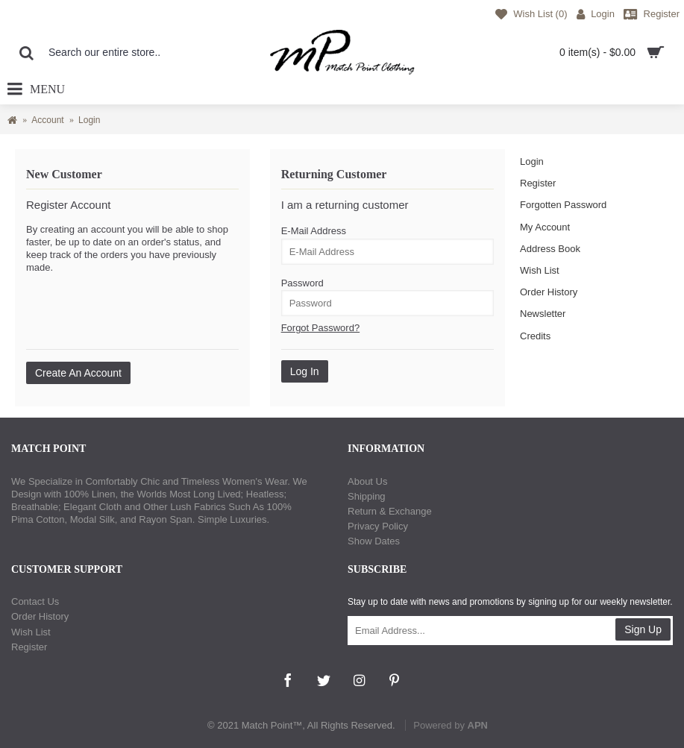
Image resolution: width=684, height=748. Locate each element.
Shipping (367, 496)
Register (538, 183)
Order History (548, 292)
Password (302, 283)
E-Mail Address (313, 230)
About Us (367, 481)
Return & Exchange (390, 511)
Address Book (550, 248)
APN (478, 725)
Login (532, 161)
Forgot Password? (320, 327)
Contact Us (35, 601)
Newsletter (542, 313)
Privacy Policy (378, 526)
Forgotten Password (563, 204)
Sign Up (643, 629)
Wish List (539, 270)
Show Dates (374, 541)
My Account (545, 227)
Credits (535, 336)
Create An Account (78, 373)
